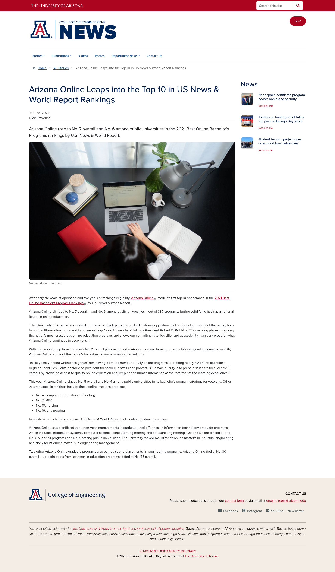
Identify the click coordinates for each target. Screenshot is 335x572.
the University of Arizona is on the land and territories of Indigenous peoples (128, 529)
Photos (100, 56)
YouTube (277, 511)
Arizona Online (144, 298)
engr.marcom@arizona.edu (286, 501)
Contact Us (154, 56)
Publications (60, 56)
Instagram (254, 511)
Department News (124, 56)
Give (297, 21)
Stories (37, 56)
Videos (83, 56)
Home (42, 68)
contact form (234, 501)
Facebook (230, 511)
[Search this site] (275, 5)
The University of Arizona (201, 556)
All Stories (61, 68)
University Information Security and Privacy (167, 551)
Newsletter (296, 511)
